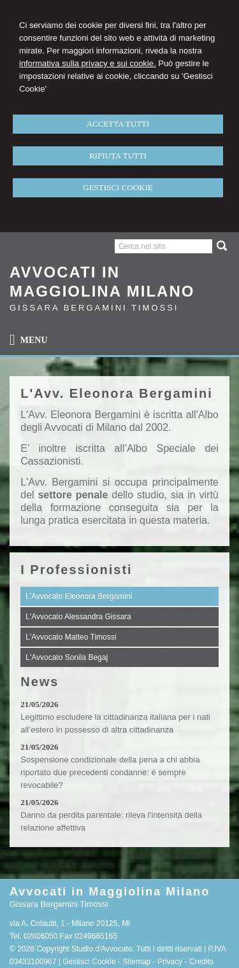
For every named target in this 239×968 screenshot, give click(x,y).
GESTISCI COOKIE (117, 187)
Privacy (169, 961)
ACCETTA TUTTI (118, 124)
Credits (201, 961)
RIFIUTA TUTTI (118, 155)
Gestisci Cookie (88, 961)
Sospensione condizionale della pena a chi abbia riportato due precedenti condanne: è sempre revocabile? (109, 772)
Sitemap (136, 961)
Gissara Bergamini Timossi (94, 307)
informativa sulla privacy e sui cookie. (87, 63)
